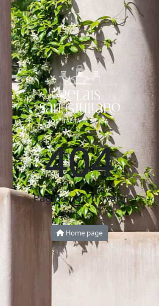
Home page (79, 233)
